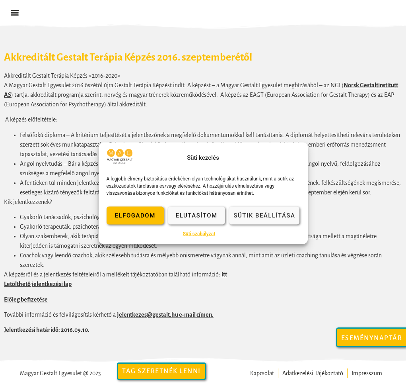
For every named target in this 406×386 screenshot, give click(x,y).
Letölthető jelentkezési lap (38, 284)
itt (224, 274)
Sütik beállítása (264, 215)
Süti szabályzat (199, 233)
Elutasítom (197, 215)
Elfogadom (135, 215)
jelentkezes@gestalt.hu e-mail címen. (165, 315)
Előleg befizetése (26, 299)
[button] (14, 12)
